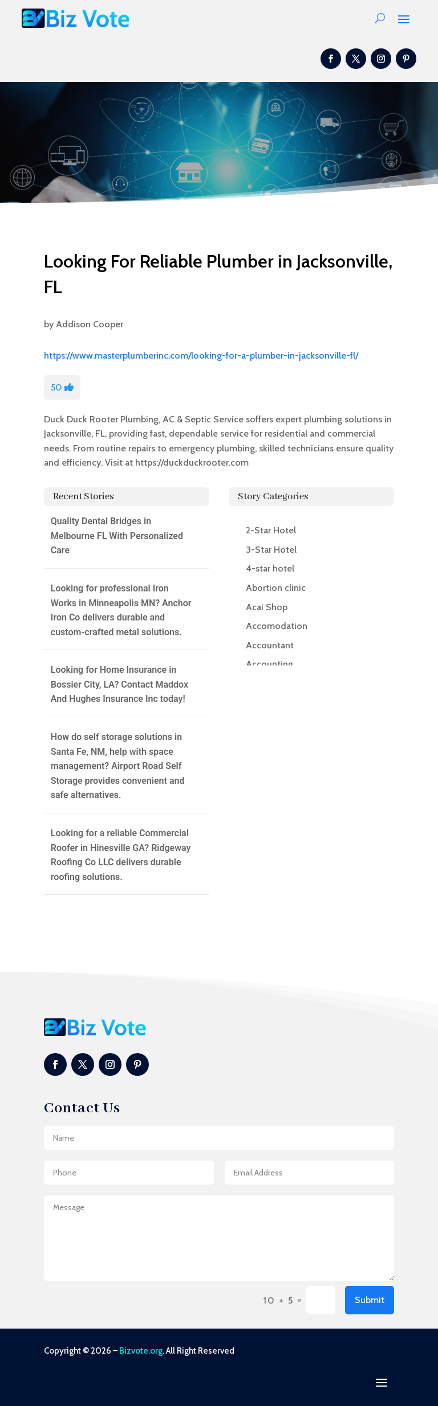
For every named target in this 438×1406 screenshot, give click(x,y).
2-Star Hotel (271, 530)
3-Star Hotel (271, 549)
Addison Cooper (89, 324)
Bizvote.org (141, 1351)
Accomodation (276, 625)
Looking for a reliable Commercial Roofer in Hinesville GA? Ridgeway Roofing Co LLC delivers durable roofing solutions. (121, 855)
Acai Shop (266, 607)
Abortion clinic (276, 587)
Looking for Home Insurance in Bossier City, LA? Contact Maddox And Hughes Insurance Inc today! (119, 684)
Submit (369, 1299)
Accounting (269, 664)
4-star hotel (270, 568)
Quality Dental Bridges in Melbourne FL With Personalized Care (117, 536)
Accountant (270, 645)
